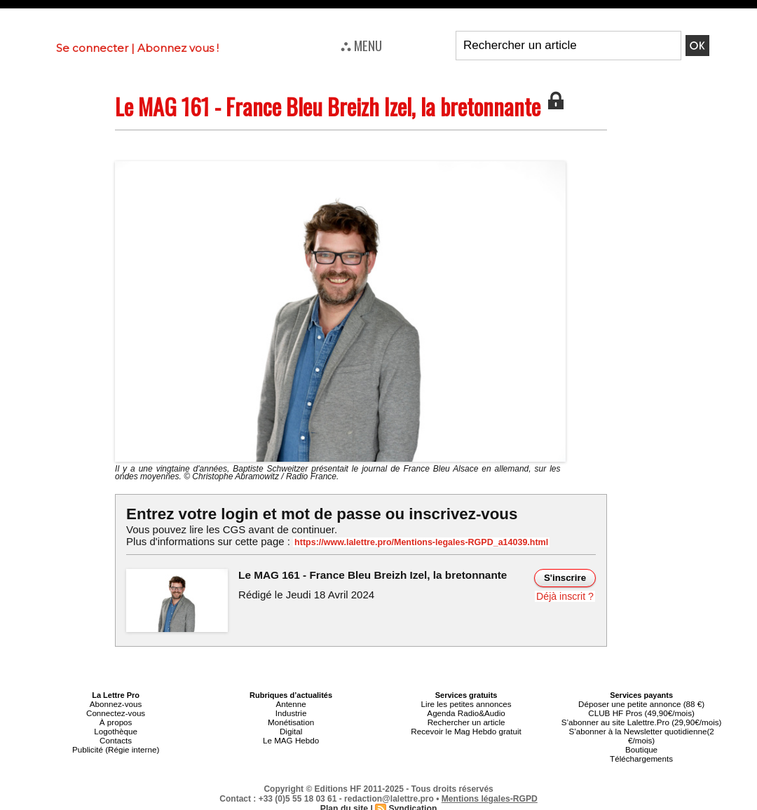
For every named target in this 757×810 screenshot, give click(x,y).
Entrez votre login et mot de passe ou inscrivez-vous (319, 514)
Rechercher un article (466, 720)
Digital (291, 729)
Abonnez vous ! (178, 48)
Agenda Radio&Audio (466, 712)
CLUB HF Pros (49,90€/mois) (642, 712)
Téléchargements (641, 754)
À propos (115, 720)
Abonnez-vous (115, 703)
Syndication (412, 804)
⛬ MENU (361, 45)
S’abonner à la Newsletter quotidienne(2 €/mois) (641, 733)
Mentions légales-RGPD (489, 794)
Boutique (641, 745)
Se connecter (92, 48)
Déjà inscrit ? (565, 595)
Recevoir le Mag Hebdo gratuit (466, 729)
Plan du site (344, 804)
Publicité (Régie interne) (115, 745)
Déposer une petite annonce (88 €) (641, 703)
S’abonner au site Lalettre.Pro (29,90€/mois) (641, 720)
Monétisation (291, 720)
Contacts (115, 737)
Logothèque (115, 729)
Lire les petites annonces (466, 703)
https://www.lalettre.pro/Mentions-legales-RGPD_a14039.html (416, 542)
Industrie (291, 712)
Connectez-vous (116, 712)
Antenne (291, 703)
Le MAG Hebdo (291, 737)
